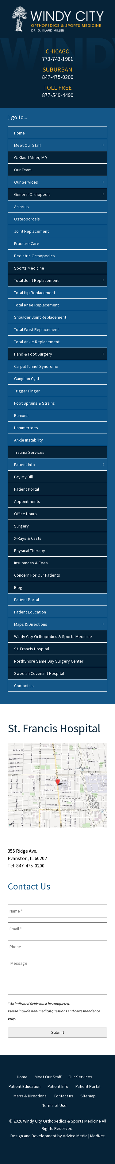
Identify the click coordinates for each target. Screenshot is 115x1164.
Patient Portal (26, 489)
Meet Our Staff (27, 145)
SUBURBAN (57, 69)
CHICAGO (58, 51)
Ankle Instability (28, 440)
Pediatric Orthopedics (34, 256)
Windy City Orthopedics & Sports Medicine (53, 636)
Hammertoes (26, 427)
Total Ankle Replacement (36, 342)
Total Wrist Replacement (36, 329)
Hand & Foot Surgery (33, 354)
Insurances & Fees (31, 563)
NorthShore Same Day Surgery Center (48, 661)
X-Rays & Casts (27, 538)
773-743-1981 (57, 58)
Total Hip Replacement (34, 292)
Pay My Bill (23, 477)
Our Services (26, 182)
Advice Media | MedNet (84, 1136)
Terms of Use (54, 1105)
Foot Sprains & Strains (34, 403)
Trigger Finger (27, 391)
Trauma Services (29, 452)
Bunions (21, 415)
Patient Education (30, 612)
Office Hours (25, 513)
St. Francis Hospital (31, 649)
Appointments (27, 501)
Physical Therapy (29, 550)
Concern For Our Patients (37, 575)
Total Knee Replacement (36, 305)
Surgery (21, 526)
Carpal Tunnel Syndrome (36, 366)
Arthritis (21, 206)
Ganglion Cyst (26, 378)
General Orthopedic (32, 194)
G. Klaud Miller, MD (30, 157)
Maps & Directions (30, 624)
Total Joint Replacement (36, 280)
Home (19, 133)
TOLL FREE (57, 87)
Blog (18, 587)
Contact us (24, 685)
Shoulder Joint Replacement (40, 317)
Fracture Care (26, 243)
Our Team (23, 170)
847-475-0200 (57, 76)
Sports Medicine (29, 268)
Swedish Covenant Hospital (39, 673)
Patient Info (24, 464)
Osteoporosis (27, 219)
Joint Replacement (31, 231)
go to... (17, 117)
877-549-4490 (57, 95)
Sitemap (88, 1096)
